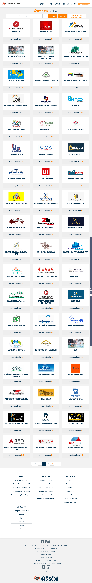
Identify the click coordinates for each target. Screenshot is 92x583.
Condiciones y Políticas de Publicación (46, 548)
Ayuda (70, 494)
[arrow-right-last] (57, 464)
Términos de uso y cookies (46, 557)
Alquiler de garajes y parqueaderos (46, 498)
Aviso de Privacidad (46, 554)
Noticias (65, 4)
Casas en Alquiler (46, 484)
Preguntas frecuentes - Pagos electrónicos (46, 560)
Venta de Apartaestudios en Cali (21, 487)
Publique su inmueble (84, 4)
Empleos (21, 521)
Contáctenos (70, 491)
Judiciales (21, 529)
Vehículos (21, 518)
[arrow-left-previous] (40, 464)
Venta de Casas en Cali (21, 480)
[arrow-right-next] (52, 464)
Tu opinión (91, 291)
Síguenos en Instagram (70, 502)
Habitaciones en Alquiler (46, 491)
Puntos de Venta (70, 484)
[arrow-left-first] (34, 464)
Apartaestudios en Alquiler (46, 487)
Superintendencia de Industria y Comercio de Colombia (46, 563)
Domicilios (70, 487)
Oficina (71, 480)
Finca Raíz (42, 4)
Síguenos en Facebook (70, 498)
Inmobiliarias (55, 4)
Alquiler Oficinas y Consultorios (46, 494)
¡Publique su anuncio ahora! (21, 510)
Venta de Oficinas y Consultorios (21, 491)
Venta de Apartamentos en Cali (21, 484)
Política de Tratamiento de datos (46, 551)
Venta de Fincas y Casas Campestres (21, 494)
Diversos (21, 525)
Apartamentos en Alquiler (46, 480)
